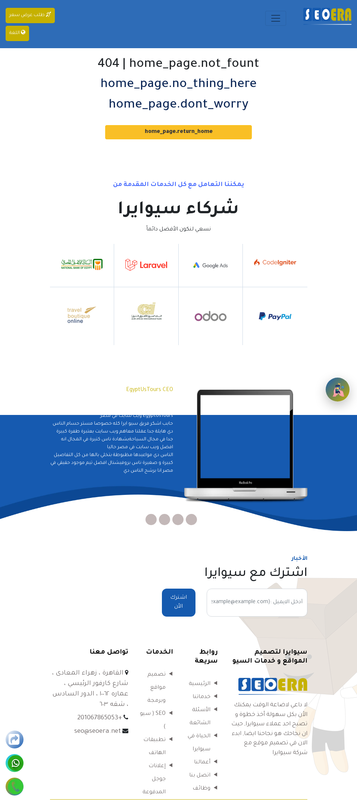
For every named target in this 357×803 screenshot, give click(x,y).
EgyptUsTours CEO (149, 390)
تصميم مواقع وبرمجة (156, 688)
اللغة (17, 33)
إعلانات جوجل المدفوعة (154, 779)
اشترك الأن (178, 602)
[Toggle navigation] (275, 18)
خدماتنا (201, 697)
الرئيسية (199, 684)
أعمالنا (202, 763)
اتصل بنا (199, 776)
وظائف (201, 789)
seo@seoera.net (97, 731)
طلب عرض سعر (30, 15)
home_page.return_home (179, 132)
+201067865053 (99, 718)
